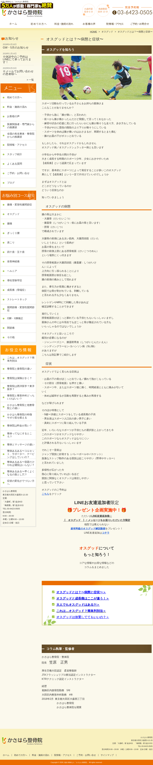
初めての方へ (38, 24)
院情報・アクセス (114, 24)
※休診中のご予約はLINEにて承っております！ (17, 59)
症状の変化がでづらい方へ (20, 482)
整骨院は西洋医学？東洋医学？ (20, 388)
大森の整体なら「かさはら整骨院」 (76, 762)
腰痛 (9, 223)
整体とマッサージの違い (20, 444)
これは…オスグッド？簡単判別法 (20, 359)
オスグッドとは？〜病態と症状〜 (79, 592)
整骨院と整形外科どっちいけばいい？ (20, 397)
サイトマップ (107, 755)
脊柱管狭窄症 (14, 280)
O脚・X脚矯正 (15, 318)
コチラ (105, 532)
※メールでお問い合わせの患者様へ (18, 73)
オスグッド (107, 31)
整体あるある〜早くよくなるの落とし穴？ (20, 473)
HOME (93, 31)
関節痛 (11, 327)
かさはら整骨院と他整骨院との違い (20, 406)
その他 (11, 337)
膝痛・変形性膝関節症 (19, 204)
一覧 (31, 79)
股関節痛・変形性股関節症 (20, 309)
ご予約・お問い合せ (140, 24)
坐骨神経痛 (13, 261)
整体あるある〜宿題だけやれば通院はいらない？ (20, 463)
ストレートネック (17, 299)
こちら (45, 494)
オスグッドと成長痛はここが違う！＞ (82, 598)
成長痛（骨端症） (17, 290)
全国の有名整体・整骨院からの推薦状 (20, 135)
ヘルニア (12, 271)
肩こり (11, 242)
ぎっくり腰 (13, 233)
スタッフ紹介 (14, 154)
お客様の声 (89, 24)
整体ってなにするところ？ (19, 435)
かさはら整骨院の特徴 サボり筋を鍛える (20, 416)
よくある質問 (14, 163)
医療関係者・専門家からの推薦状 (20, 126)
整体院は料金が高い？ (19, 425)
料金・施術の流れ (63, 24)
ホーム (13, 24)
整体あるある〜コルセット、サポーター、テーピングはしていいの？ (20, 454)
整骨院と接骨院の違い (19, 368)
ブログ (11, 182)
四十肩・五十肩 (16, 252)
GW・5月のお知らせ (16, 47)
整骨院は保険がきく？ (19, 378)
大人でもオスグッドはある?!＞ (78, 604)
